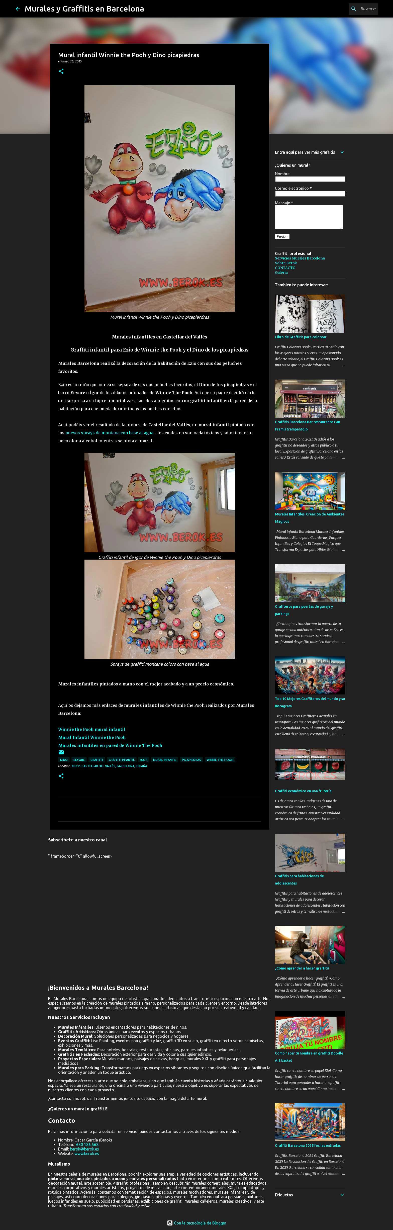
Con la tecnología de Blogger (196, 1223)
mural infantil (164, 759)
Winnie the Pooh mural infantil (91, 729)
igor (143, 759)
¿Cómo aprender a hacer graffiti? (302, 968)
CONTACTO (285, 268)
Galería (281, 272)
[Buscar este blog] (352, 9)
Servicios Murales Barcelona (300, 258)
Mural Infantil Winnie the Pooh (92, 737)
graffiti (96, 759)
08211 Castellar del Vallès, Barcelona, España (109, 766)
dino (64, 759)
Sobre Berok (286, 263)
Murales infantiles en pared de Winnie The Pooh (110, 745)
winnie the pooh (220, 759)
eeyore (79, 759)
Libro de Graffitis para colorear (301, 337)
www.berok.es (86, 1153)
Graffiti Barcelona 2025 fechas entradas (308, 1146)
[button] (61, 71)
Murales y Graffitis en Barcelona (84, 8)
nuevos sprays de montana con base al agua (109, 432)
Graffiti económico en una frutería (303, 791)
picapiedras (191, 759)
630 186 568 (87, 1144)
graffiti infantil (122, 759)
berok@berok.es (84, 1149)
